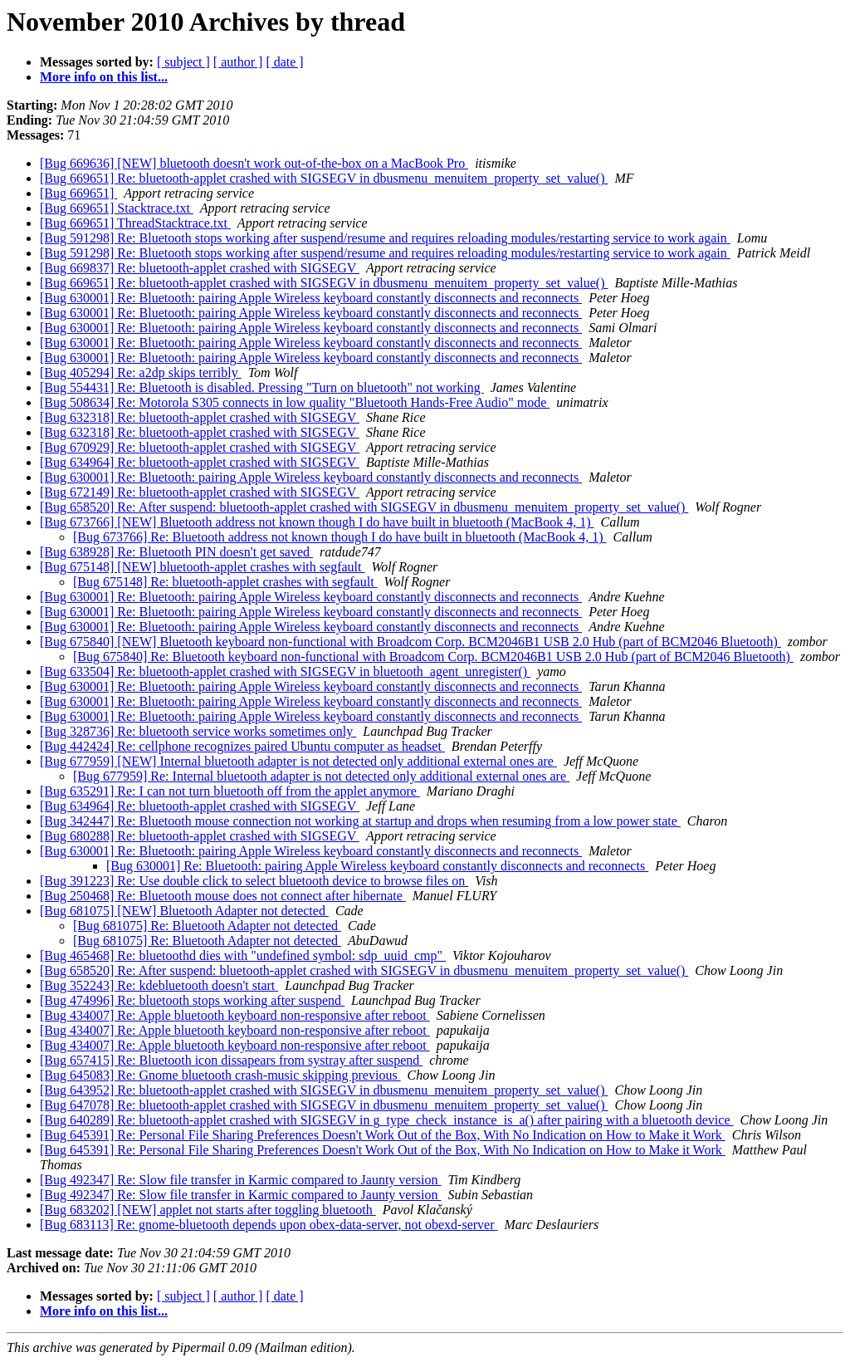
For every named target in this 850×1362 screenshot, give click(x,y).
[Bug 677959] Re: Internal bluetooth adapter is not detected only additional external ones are (321, 776)
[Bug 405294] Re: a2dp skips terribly (141, 372)
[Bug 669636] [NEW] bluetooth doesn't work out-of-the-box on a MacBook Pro (254, 163)
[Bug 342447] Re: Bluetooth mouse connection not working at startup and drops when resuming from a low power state (360, 821)
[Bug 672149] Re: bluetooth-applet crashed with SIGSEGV (199, 492)
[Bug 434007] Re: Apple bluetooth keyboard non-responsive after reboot (235, 1015)
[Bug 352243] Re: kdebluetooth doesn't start (159, 985)
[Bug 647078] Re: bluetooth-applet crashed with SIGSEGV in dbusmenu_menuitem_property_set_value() (324, 1105)
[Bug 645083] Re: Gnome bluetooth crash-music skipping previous (220, 1075)
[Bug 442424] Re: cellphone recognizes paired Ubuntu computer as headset (242, 746)
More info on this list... (104, 77)
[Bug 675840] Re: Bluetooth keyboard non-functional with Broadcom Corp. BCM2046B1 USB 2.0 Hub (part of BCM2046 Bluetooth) (433, 656)
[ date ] (284, 62)
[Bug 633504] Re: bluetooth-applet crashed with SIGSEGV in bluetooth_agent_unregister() (285, 671)
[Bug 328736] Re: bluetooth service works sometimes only (198, 731)
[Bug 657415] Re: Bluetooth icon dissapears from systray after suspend (231, 1060)
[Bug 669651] (78, 193)
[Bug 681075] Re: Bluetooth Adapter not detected (207, 926)
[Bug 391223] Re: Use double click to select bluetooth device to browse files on (254, 881)
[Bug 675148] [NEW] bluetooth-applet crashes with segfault (202, 567)
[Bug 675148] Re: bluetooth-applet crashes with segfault (225, 582)
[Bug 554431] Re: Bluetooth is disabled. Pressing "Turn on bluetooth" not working (262, 387)
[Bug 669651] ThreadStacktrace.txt (135, 223)
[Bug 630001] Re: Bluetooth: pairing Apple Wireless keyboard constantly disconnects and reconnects (311, 298)
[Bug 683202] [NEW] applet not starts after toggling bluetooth (208, 1210)
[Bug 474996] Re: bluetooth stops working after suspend (192, 1000)
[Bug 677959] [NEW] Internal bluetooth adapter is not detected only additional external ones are (298, 761)
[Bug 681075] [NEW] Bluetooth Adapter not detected (184, 911)
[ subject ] (183, 62)
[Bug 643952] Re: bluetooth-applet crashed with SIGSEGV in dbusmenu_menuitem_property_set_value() (324, 1090)
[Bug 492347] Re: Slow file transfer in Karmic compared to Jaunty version (240, 1180)
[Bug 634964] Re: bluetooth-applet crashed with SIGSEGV (199, 462)
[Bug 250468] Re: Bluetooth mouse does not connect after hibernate (223, 896)
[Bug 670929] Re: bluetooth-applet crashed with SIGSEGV (199, 447)
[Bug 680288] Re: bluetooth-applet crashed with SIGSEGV (199, 836)
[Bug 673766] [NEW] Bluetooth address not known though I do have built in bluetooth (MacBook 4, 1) (317, 522)
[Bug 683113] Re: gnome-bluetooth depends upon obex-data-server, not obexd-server (269, 1224)
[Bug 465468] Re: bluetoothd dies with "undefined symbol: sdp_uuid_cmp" (243, 955)
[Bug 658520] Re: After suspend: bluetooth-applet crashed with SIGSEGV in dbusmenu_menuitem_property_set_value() (364, 507)
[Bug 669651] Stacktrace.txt (116, 208)
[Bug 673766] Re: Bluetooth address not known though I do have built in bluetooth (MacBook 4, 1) (340, 537)
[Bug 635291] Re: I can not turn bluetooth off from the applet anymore (230, 791)
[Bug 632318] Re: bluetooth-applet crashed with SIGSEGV (199, 417)
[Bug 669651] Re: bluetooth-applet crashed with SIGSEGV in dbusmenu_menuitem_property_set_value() (324, 178)
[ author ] (238, 62)
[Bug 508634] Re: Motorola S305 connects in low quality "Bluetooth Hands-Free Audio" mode (295, 402)
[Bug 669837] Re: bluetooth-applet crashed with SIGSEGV (199, 268)
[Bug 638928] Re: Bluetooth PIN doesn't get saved (176, 552)
